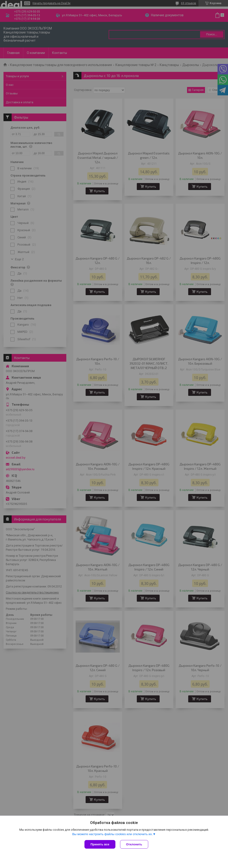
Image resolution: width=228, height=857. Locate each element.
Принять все (100, 844)
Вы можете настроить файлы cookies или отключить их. (112, 834)
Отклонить (134, 844)
